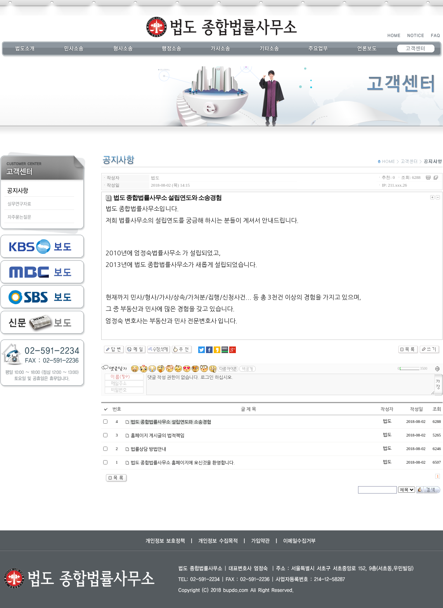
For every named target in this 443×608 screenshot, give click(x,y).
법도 (155, 177)
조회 (437, 409)
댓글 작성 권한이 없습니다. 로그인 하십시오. (290, 384)
